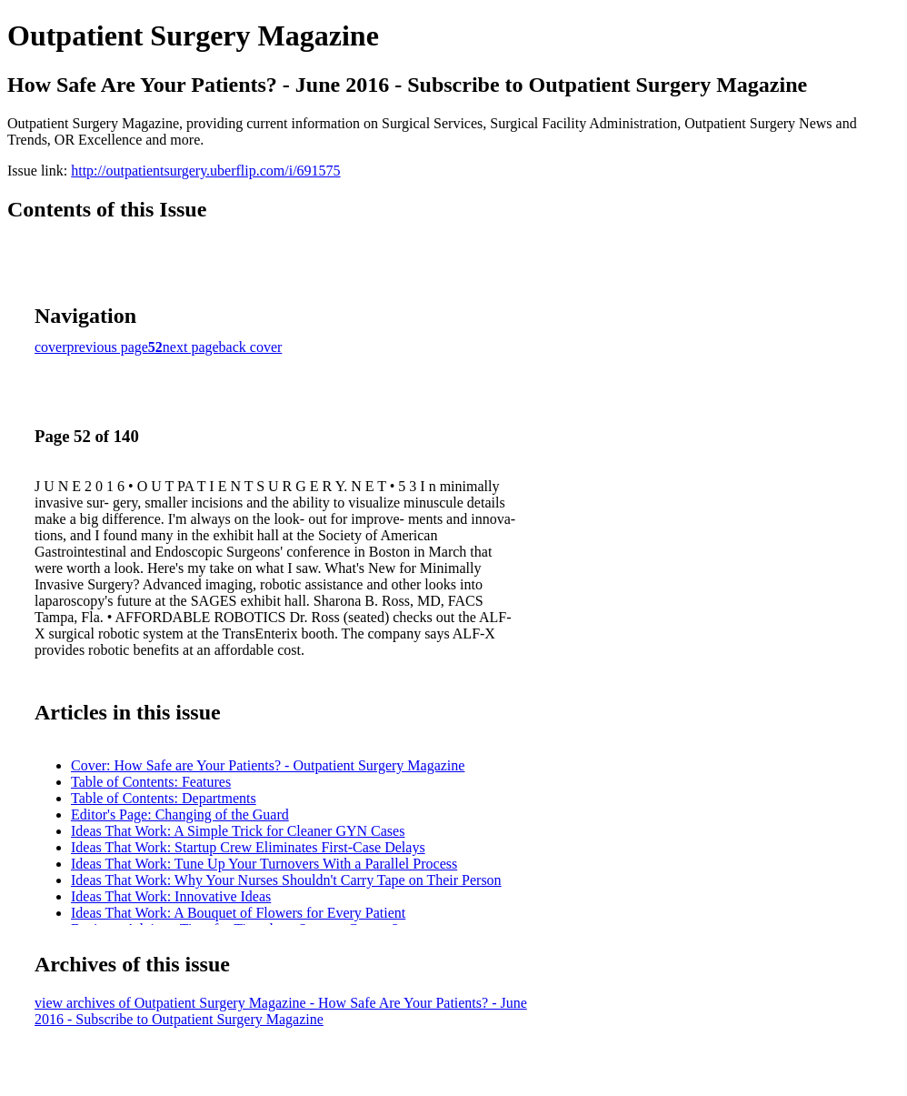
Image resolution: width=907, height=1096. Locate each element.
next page (191, 347)
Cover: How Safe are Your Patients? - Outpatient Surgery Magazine (267, 765)
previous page (107, 347)
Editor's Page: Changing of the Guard (180, 814)
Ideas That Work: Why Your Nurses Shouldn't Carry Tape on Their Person (286, 880)
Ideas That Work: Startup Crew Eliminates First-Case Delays (248, 847)
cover (51, 347)
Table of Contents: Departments (163, 798)
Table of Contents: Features (151, 781)
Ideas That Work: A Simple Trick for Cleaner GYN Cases (237, 831)
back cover (251, 347)
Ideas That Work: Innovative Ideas (171, 896)
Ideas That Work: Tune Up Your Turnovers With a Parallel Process (264, 863)
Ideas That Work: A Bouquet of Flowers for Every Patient (238, 912)
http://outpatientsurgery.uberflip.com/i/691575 (205, 170)
